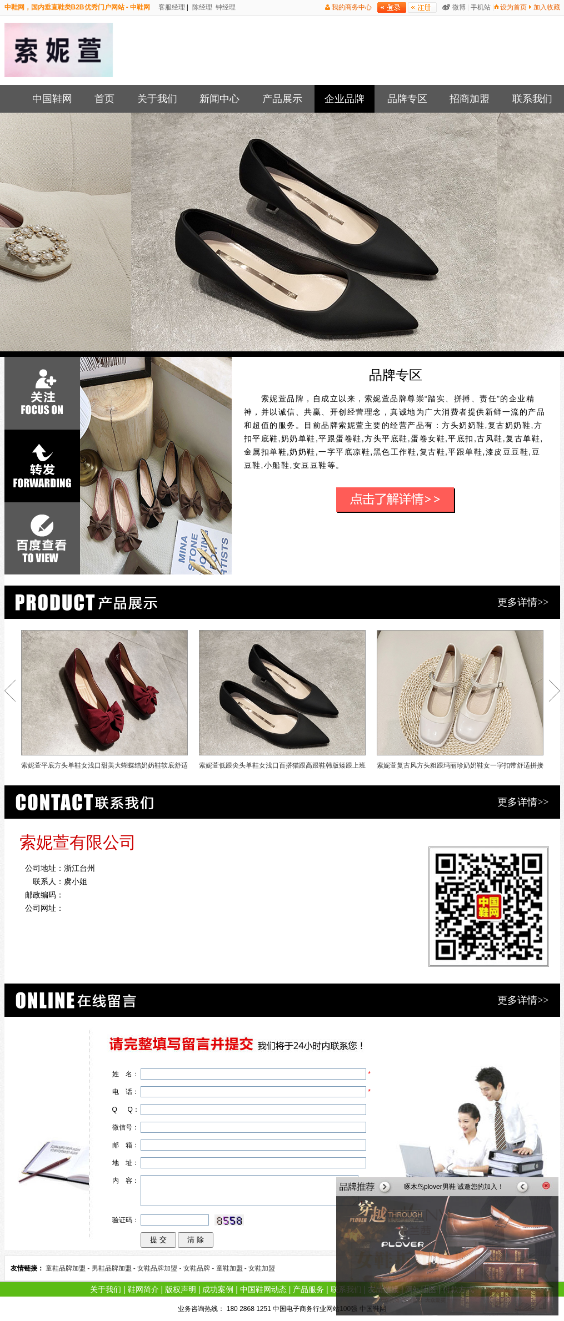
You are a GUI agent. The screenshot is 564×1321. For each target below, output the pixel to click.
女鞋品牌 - (199, 1268)
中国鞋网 (52, 98)
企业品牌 (345, 98)
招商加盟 (470, 98)
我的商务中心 (352, 7)
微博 (459, 7)
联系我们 (532, 98)
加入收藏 (546, 7)
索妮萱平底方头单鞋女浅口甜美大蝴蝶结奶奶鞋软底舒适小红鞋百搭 (104, 702)
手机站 (481, 7)
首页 (104, 98)
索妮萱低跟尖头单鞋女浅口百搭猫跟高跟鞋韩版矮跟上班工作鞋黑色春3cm (282, 702)
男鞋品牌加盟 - (115, 1268)
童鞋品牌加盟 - (69, 1268)
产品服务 (308, 1289)
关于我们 (157, 98)
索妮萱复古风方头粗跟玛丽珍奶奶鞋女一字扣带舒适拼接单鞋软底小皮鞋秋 (460, 702)
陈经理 (201, 7)
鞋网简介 (143, 1289)
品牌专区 (407, 98)
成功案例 (217, 1289)
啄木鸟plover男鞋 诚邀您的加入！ (454, 1187)
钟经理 (225, 7)
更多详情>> (522, 602)
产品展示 (282, 98)
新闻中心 (219, 98)
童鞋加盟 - (232, 1268)
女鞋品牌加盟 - (160, 1268)
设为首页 (513, 7)
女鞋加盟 (261, 1268)
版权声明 (180, 1289)
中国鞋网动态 (263, 1289)
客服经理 (170, 7)
